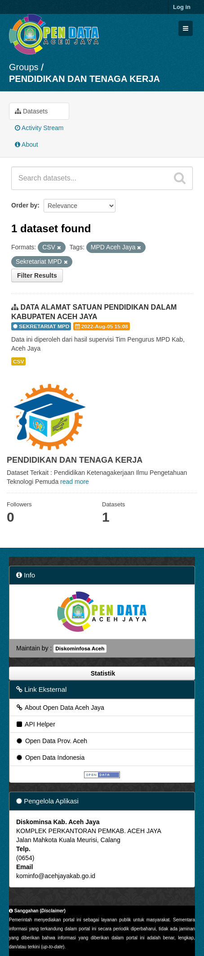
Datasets (31, 111)
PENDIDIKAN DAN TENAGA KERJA (84, 79)
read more (74, 481)
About (26, 144)
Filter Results (37, 275)
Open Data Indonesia (49, 757)
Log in (182, 7)
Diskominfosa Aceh (79, 648)
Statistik (102, 673)
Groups (24, 67)
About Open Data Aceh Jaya (59, 707)
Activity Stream (39, 127)
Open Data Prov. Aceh (51, 740)
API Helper (35, 724)
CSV (18, 361)
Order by (24, 205)
